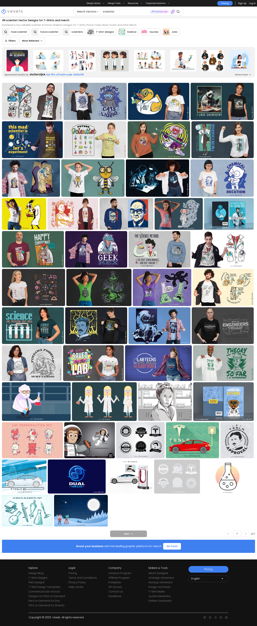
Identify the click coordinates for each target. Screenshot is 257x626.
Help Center (76, 587)
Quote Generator (160, 596)
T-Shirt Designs (38, 578)
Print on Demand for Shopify (47, 605)
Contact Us (115, 591)
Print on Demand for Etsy (44, 601)
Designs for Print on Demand (47, 596)
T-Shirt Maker (157, 591)
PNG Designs (37, 582)
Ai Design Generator (161, 578)
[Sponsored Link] (17, 60)
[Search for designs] (125, 12)
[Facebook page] (210, 617)
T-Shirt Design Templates (44, 587)
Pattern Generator (160, 601)
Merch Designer (158, 573)
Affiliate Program (119, 578)
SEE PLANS (172, 546)
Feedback (114, 596)
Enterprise (114, 582)
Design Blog (36, 573)
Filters (10, 40)
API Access (115, 587)
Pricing (73, 573)
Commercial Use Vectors (44, 591)
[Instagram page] (205, 617)
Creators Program (119, 573)
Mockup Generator (161, 582)
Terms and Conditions (83, 578)
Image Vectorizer (159, 587)
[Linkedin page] (226, 617)
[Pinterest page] (215, 617)
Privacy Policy (77, 582)
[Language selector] (208, 579)
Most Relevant (32, 40)
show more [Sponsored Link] (243, 74)
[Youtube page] (221, 617)
